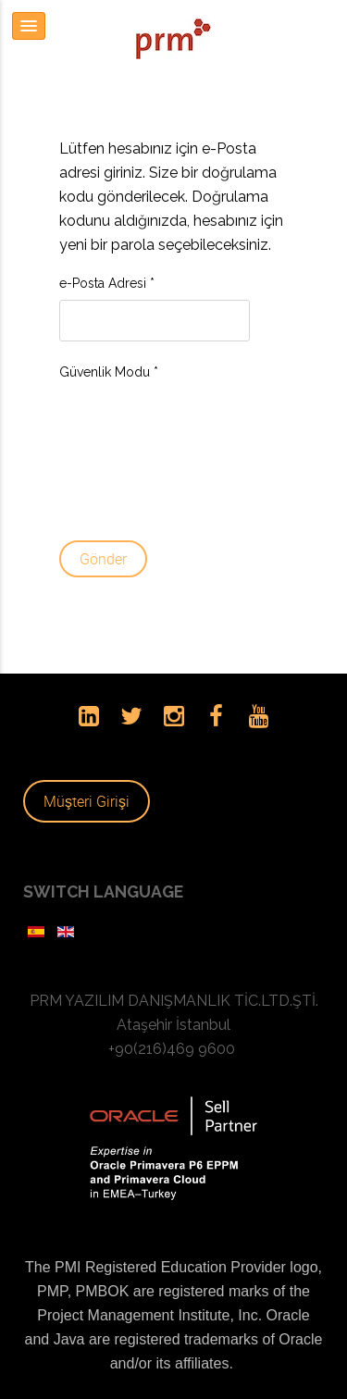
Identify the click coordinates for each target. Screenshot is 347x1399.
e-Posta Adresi (107, 283)
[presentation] (135, 455)
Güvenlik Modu (108, 372)
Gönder (103, 559)
